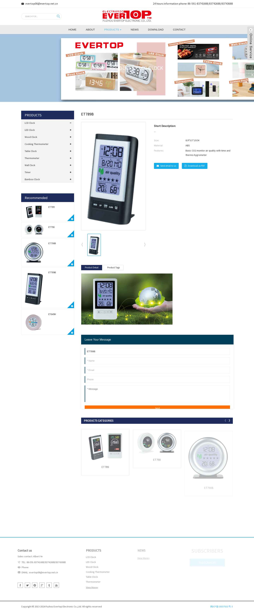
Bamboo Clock (32, 179)
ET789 (51, 207)
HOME (98, 68)
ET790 (51, 227)
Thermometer (32, 158)
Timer (28, 172)
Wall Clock (30, 165)
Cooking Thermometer (37, 144)
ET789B (52, 272)
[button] (145, 245)
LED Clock (30, 130)
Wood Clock (31, 137)
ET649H (52, 314)
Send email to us (168, 165)
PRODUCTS (121, 68)
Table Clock (31, 151)
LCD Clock (151, 68)
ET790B (52, 243)
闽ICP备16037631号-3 (221, 609)
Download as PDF (196, 165)
